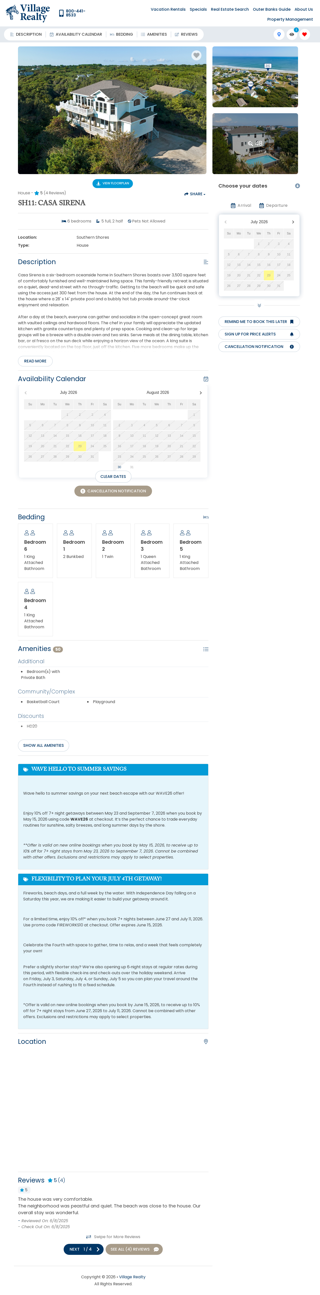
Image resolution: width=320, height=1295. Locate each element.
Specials (198, 9)
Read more (35, 361)
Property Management (290, 19)
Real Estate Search (230, 9)
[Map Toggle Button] (279, 34)
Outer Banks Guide (272, 9)
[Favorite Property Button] (196, 55)
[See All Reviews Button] (134, 1249)
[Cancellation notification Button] (259, 346)
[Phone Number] (76, 13)
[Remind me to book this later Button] (259, 322)
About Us (304, 9)
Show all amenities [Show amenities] (43, 745)
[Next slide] (84, 1249)
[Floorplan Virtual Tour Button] (113, 183)
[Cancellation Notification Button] (113, 491)
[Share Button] (194, 194)
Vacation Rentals (168, 9)
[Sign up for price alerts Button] (259, 334)
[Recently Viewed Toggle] (292, 34)
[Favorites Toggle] (304, 34)
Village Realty (132, 1277)
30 (119, 467)
